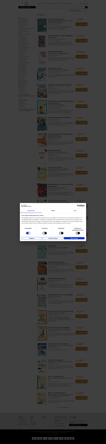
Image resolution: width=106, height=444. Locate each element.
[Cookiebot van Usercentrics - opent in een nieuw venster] (78, 206)
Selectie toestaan (53, 238)
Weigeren (31, 238)
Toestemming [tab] (31, 210)
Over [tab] (75, 210)
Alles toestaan (74, 238)
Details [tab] (53, 210)
